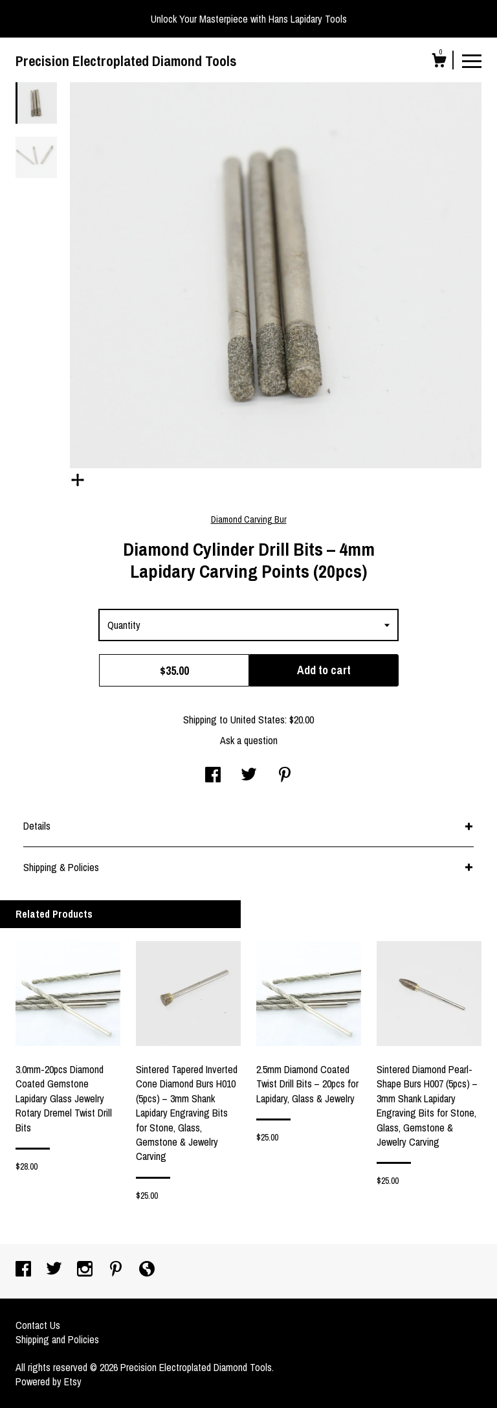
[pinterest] (117, 1270)
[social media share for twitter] (248, 776)
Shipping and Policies (57, 1339)
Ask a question (249, 740)
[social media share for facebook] (213, 776)
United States (257, 719)
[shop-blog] (147, 1270)
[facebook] (25, 1270)
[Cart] (439, 62)
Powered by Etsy (49, 1381)
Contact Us (38, 1325)
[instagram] (86, 1270)
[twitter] (55, 1270)
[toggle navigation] (471, 60)
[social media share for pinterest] (285, 776)
